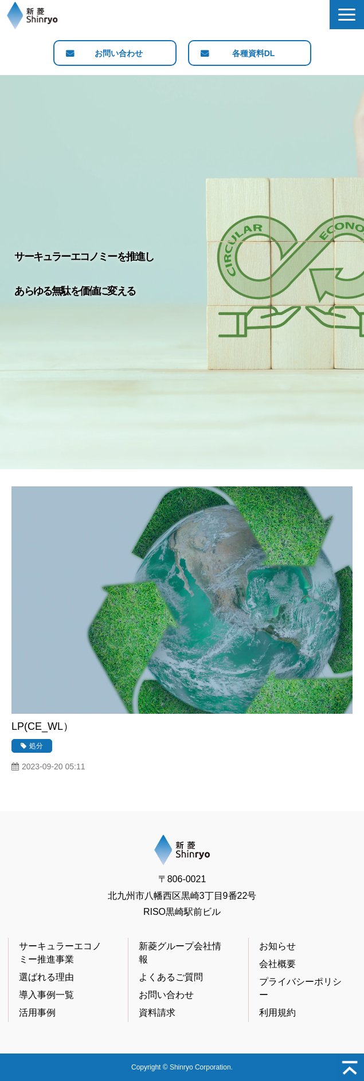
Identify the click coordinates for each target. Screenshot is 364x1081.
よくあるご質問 (171, 977)
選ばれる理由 (46, 977)
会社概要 (277, 964)
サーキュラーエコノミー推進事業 (60, 952)
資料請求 (157, 1012)
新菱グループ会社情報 (180, 952)
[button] (347, 14)
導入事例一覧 (46, 995)
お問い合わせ (119, 53)
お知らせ (277, 946)
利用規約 (277, 1012)
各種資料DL (253, 53)
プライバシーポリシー (300, 988)
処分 (36, 746)
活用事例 (37, 1012)
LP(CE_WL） (42, 726)
